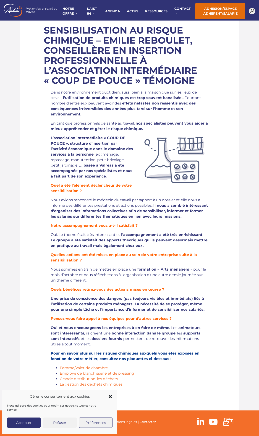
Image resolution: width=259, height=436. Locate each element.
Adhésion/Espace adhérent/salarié (220, 11)
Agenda (112, 11)
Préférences (96, 422)
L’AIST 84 (92, 11)
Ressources (156, 11)
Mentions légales (123, 422)
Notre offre (69, 11)
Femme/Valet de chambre (84, 368)
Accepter (23, 422)
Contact (182, 9)
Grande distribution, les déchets (89, 379)
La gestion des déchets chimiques (91, 384)
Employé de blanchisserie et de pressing (97, 373)
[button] (110, 396)
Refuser (59, 422)
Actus (132, 11)
